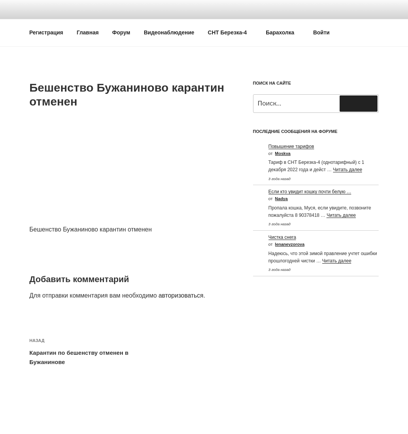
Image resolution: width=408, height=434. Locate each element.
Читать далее (347, 169)
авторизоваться (180, 295)
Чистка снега (282, 237)
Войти (321, 32)
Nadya (281, 198)
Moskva (283, 153)
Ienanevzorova (289, 244)
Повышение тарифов (291, 146)
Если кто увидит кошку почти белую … (310, 191)
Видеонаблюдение (169, 32)
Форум (121, 32)
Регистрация (46, 32)
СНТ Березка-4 (231, 32)
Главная (87, 32)
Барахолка (284, 32)
